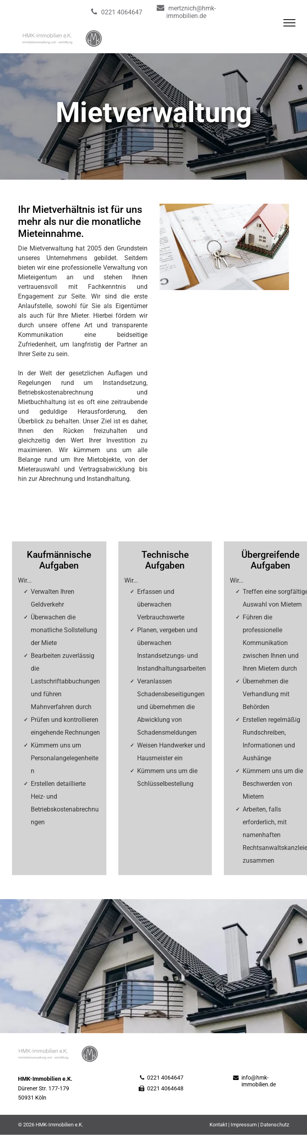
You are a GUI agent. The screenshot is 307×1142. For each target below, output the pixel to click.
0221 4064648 (165, 1088)
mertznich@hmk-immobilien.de (191, 12)
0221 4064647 (121, 12)
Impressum (244, 1125)
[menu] (289, 22)
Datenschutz (274, 1125)
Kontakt (218, 1125)
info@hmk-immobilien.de (258, 1081)
